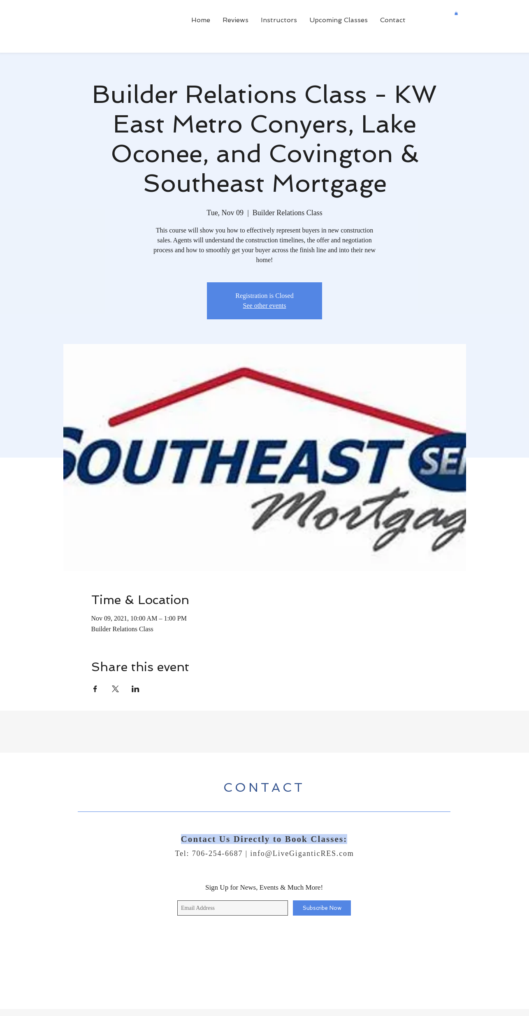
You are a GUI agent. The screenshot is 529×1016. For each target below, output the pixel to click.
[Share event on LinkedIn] (135, 689)
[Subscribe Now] (322, 908)
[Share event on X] (115, 689)
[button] (456, 13)
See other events (264, 305)
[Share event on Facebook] (95, 689)
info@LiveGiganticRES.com (302, 853)
